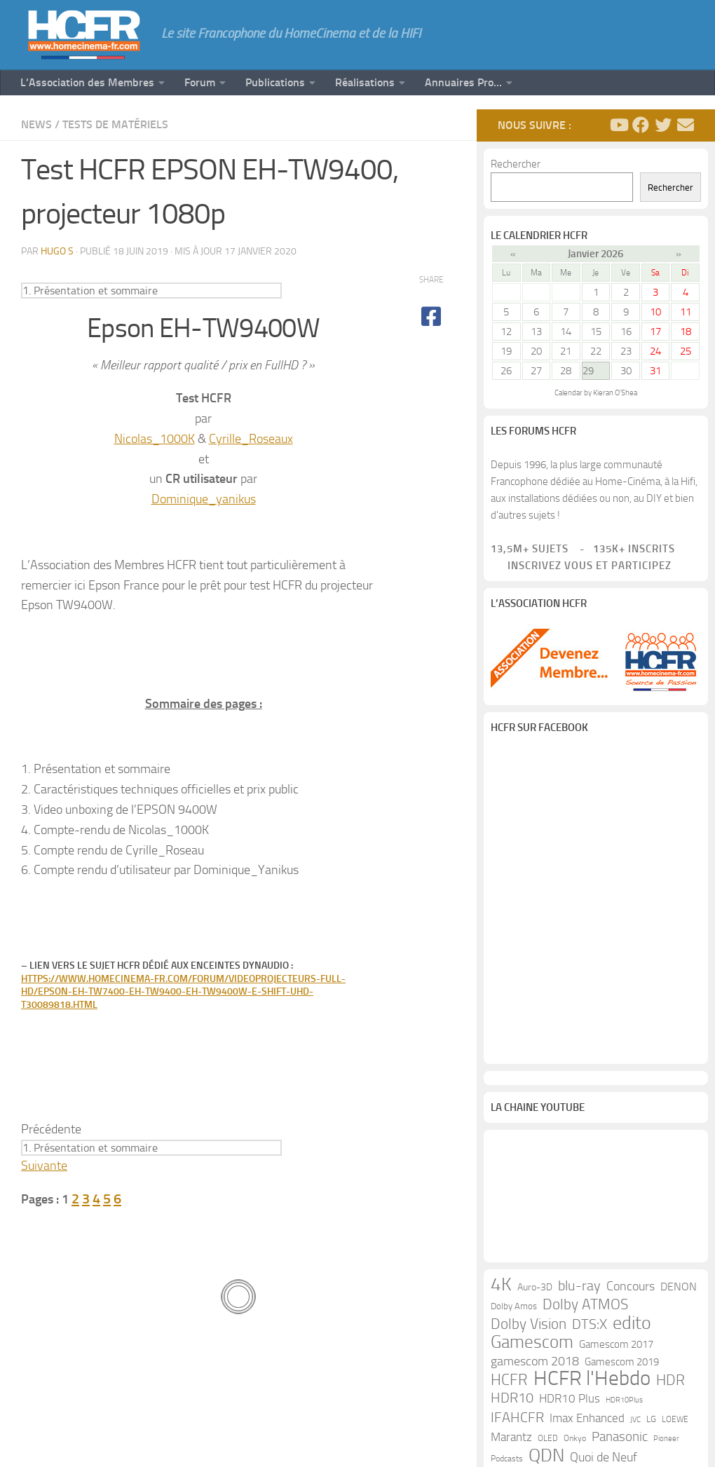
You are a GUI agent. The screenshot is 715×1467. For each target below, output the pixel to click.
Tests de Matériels (115, 124)
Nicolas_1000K (154, 438)
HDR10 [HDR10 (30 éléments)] (512, 1398)
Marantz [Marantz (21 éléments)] (511, 1437)
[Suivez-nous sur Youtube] (618, 124)
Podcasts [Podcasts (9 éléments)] (507, 1458)
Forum (199, 82)
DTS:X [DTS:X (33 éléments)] (589, 1324)
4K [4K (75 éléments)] (501, 1284)
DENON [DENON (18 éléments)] (678, 1286)
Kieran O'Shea (615, 392)
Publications (275, 82)
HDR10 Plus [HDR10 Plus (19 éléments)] (569, 1398)
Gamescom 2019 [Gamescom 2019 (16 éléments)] (622, 1362)
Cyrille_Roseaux (251, 438)
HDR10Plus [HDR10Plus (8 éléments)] (624, 1400)
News (36, 124)
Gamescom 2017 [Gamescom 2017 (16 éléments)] (616, 1344)
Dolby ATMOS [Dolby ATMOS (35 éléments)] (585, 1304)
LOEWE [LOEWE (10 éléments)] (675, 1419)
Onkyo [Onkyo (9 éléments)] (575, 1438)
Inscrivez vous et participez (581, 565)
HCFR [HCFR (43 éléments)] (509, 1380)
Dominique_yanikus (203, 499)
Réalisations (365, 82)
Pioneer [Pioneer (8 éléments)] (666, 1438)
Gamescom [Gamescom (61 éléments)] (532, 1342)
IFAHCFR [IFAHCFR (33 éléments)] (517, 1417)
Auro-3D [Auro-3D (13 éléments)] (534, 1287)
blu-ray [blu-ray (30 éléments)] (579, 1286)
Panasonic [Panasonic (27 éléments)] (620, 1436)
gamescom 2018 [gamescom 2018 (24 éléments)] (535, 1361)
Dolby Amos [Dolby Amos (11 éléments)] (514, 1306)
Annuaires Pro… (463, 82)
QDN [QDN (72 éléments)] (546, 1455)
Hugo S (57, 251)
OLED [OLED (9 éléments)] (548, 1438)
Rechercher (515, 164)
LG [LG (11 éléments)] (651, 1419)
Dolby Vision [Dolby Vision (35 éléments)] (528, 1324)
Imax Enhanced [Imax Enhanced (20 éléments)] (587, 1418)
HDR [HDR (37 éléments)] (670, 1380)
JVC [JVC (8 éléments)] (635, 1419)
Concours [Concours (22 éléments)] (630, 1286)
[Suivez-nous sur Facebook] (640, 124)
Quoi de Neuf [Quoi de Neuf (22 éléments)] (603, 1457)
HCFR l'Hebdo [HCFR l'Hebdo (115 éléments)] (592, 1378)
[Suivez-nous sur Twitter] (663, 124)
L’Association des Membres (87, 82)
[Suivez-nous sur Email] (685, 124)
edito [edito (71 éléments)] (632, 1323)
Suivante (44, 1165)
